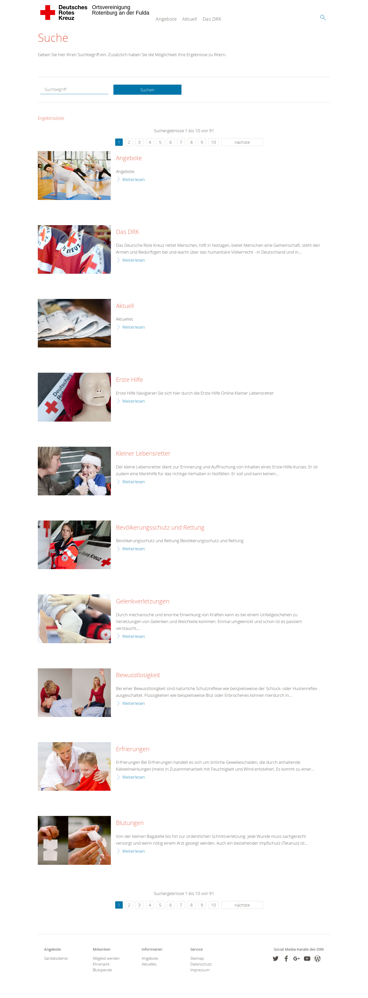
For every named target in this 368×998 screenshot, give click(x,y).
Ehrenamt (101, 964)
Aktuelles (149, 964)
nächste (242, 142)
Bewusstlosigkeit (138, 675)
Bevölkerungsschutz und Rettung (160, 527)
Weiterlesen (133, 179)
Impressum (199, 970)
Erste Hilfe (129, 380)
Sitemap (197, 958)
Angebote (166, 19)
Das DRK (212, 19)
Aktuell (189, 19)
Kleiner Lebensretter (143, 454)
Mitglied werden (106, 958)
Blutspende (102, 970)
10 (213, 142)
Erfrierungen (132, 749)
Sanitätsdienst (56, 958)
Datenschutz (201, 964)
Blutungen (130, 823)
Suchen (147, 90)
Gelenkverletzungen (142, 601)
